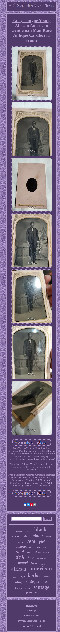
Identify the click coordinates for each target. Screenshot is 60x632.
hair (31, 558)
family (48, 536)
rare (31, 541)
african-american (42, 552)
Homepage (31, 605)
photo (38, 535)
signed (43, 564)
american (40, 569)
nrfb (22, 576)
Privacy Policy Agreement (31, 621)
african (18, 569)
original (18, 551)
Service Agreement (31, 626)
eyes (14, 577)
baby (19, 581)
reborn (28, 531)
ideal (26, 536)
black (40, 529)
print (28, 588)
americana (42, 558)
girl (42, 541)
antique (33, 581)
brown (34, 563)
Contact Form (31, 615)
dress (29, 552)
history (18, 588)
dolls (45, 582)
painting (31, 592)
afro (45, 547)
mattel (23, 563)
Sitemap (31, 610)
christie (37, 547)
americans (23, 547)
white (21, 542)
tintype (47, 577)
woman (16, 536)
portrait (19, 531)
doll (19, 557)
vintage (41, 587)
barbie (34, 575)
